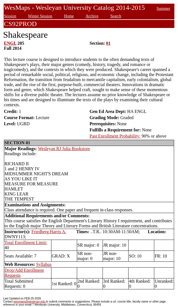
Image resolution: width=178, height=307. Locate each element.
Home (69, 16)
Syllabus (43, 264)
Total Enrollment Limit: (25, 242)
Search (115, 16)
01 (108, 43)
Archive (92, 16)
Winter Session (40, 16)
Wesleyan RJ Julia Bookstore (64, 148)
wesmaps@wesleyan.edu (29, 301)
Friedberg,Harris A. (48, 231)
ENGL (10, 43)
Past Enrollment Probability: (115, 136)
